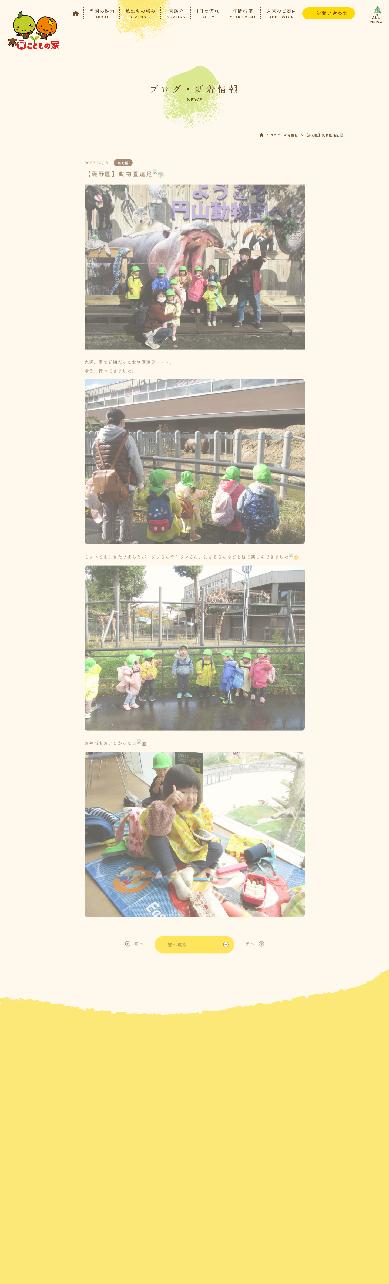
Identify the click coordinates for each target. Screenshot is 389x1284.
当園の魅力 (102, 13)
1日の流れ (207, 13)
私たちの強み (140, 13)
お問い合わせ (332, 12)
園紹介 (176, 13)
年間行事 (243, 13)
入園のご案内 (281, 13)
